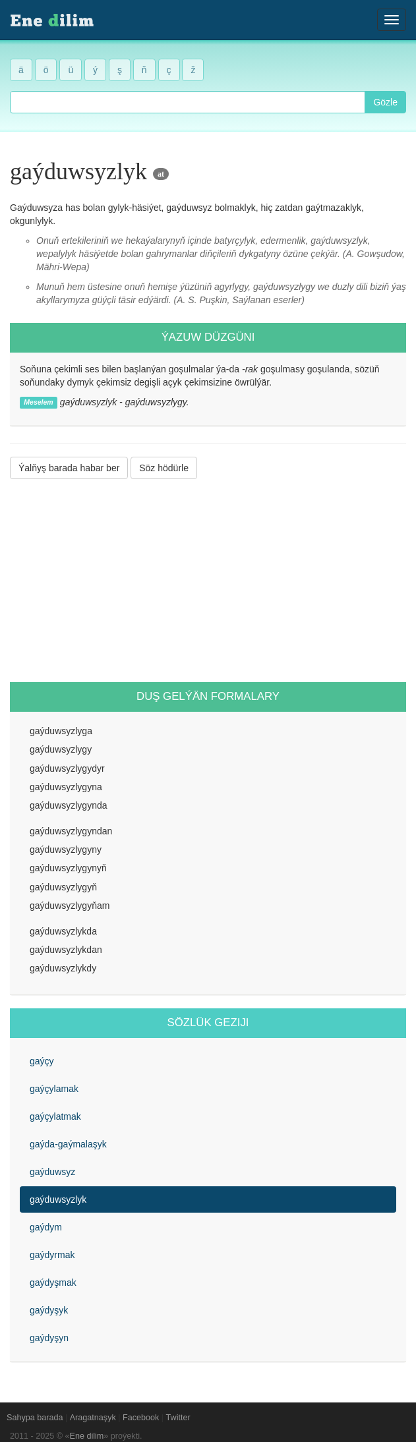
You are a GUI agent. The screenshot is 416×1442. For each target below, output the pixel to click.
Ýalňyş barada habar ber (68, 468)
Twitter (178, 1417)
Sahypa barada (35, 1417)
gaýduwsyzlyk (58, 1199)
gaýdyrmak (52, 1255)
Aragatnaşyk (93, 1417)
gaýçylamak (54, 1088)
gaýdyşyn (49, 1338)
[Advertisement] (208, 580)
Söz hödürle (164, 468)
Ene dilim (87, 1436)
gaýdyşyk (49, 1310)
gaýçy (42, 1061)
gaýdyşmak (53, 1282)
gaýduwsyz (52, 1172)
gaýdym (46, 1227)
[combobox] (187, 102)
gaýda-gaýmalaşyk (68, 1144)
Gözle (385, 102)
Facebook (141, 1417)
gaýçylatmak (55, 1116)
